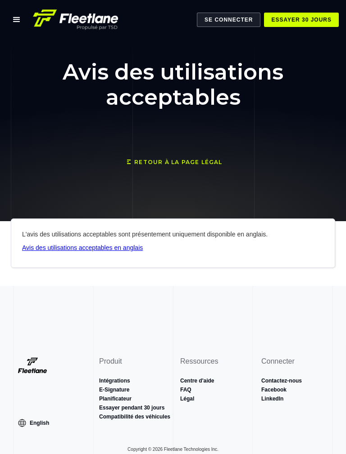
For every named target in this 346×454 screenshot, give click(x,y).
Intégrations (114, 381)
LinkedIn (272, 399)
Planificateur (115, 399)
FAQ (185, 390)
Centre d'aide (197, 381)
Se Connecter (229, 20)
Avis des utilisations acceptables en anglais (82, 247)
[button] (16, 19)
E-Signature (114, 390)
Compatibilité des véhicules (134, 417)
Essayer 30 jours (301, 20)
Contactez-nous (281, 381)
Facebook (274, 390)
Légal (187, 399)
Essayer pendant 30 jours (131, 408)
